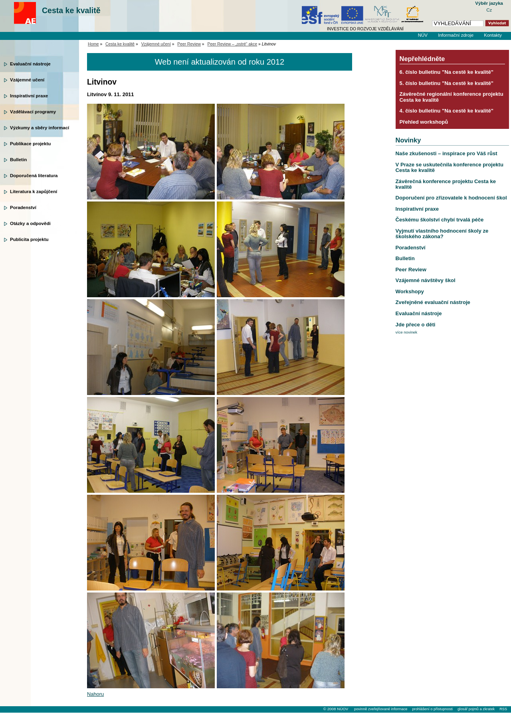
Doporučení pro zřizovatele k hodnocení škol (451, 198)
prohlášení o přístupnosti (432, 709)
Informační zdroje (455, 35)
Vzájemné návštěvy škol (426, 280)
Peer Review (189, 44)
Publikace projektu (30, 143)
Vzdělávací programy (33, 111)
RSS (503, 709)
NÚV (423, 35)
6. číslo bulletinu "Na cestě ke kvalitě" (446, 72)
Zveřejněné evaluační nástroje (433, 302)
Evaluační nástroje (30, 63)
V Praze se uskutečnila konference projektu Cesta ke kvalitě (449, 167)
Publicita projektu (29, 239)
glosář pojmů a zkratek (476, 709)
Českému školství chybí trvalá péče (440, 220)
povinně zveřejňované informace (380, 709)
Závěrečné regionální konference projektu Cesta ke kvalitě (451, 97)
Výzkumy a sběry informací (39, 127)
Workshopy (410, 291)
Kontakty (493, 35)
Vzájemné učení (27, 79)
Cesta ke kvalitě (71, 10)
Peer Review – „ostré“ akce (232, 44)
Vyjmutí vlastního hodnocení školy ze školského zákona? (442, 233)
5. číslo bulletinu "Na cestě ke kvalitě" (446, 83)
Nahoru (95, 694)
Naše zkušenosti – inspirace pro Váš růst (446, 153)
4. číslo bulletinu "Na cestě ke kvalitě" (446, 111)
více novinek (407, 332)
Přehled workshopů (424, 122)
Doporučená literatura (34, 175)
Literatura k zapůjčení (33, 191)
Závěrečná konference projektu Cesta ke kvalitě (446, 184)
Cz (489, 10)
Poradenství (23, 207)
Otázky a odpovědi (30, 223)
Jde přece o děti (416, 325)
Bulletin (18, 159)
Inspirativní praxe (29, 95)
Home (93, 44)
